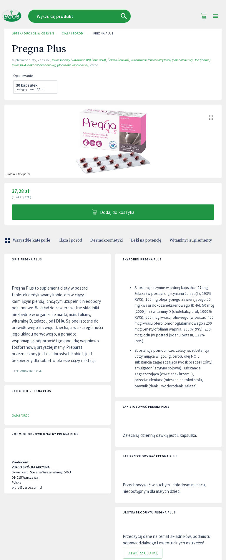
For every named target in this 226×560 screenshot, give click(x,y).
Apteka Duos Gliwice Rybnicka (32, 34)
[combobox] (89, 16)
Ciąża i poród (72, 34)
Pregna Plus (103, 34)
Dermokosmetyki (106, 240)
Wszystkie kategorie (28, 240)
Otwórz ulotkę (142, 553)
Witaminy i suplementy (190, 240)
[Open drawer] (216, 16)
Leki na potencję (146, 240)
